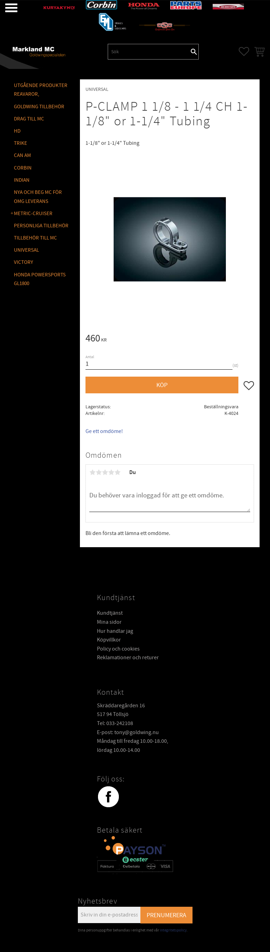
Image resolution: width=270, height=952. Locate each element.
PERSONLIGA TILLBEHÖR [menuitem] (41, 225)
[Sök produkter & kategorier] (148, 51)
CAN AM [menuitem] (22, 155)
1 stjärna (92, 472)
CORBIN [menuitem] (23, 168)
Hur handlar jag (115, 631)
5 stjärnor (117, 472)
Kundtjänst (110, 612)
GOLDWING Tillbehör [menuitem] (39, 106)
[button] (6, 8)
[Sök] (193, 51)
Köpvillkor (109, 639)
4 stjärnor (111, 472)
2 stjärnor (99, 472)
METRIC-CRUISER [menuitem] (33, 213)
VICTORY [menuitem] (23, 262)
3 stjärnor (105, 472)
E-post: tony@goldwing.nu (128, 732)
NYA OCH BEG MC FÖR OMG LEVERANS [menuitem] (38, 197)
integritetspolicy (173, 930)
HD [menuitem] (17, 131)
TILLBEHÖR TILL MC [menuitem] (35, 238)
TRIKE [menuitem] (20, 143)
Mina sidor (109, 622)
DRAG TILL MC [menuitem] (29, 119)
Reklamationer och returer (128, 657)
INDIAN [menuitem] (22, 180)
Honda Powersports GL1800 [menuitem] (40, 279)
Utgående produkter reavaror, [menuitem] (40, 90)
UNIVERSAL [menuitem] (26, 250)
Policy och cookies (118, 648)
